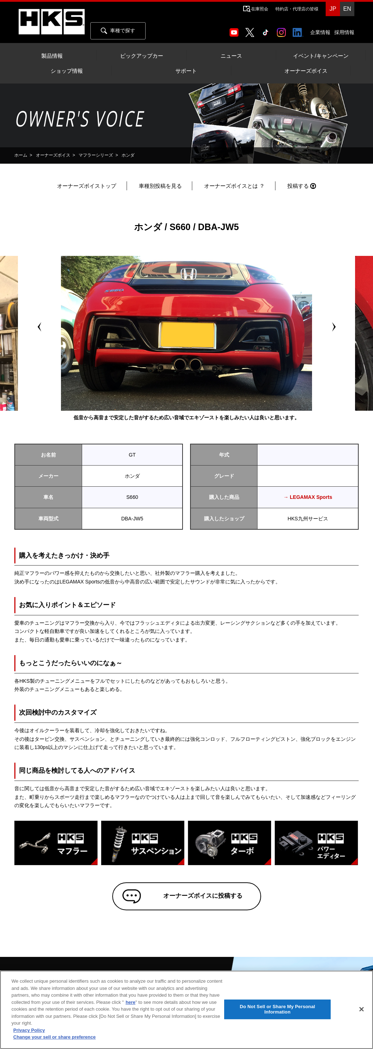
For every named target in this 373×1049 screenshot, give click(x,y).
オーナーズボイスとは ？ (234, 186)
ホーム (20, 155)
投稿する (298, 186)
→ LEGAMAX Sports (307, 497)
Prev (39, 327)
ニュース (231, 56)
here (130, 1002)
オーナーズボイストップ (86, 186)
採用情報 (344, 32)
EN (347, 9)
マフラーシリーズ (96, 155)
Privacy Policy (29, 1030)
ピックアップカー (141, 56)
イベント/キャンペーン (320, 56)
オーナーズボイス (305, 71)
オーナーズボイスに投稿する (197, 899)
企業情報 (320, 32)
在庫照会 (259, 8)
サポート (186, 71)
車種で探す (118, 31)
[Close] (361, 1009)
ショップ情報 (67, 71)
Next (333, 327)
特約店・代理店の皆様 (296, 8)
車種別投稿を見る (160, 186)
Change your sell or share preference (54, 1037)
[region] (186, 1010)
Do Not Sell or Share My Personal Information (277, 1009)
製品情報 (52, 56)
